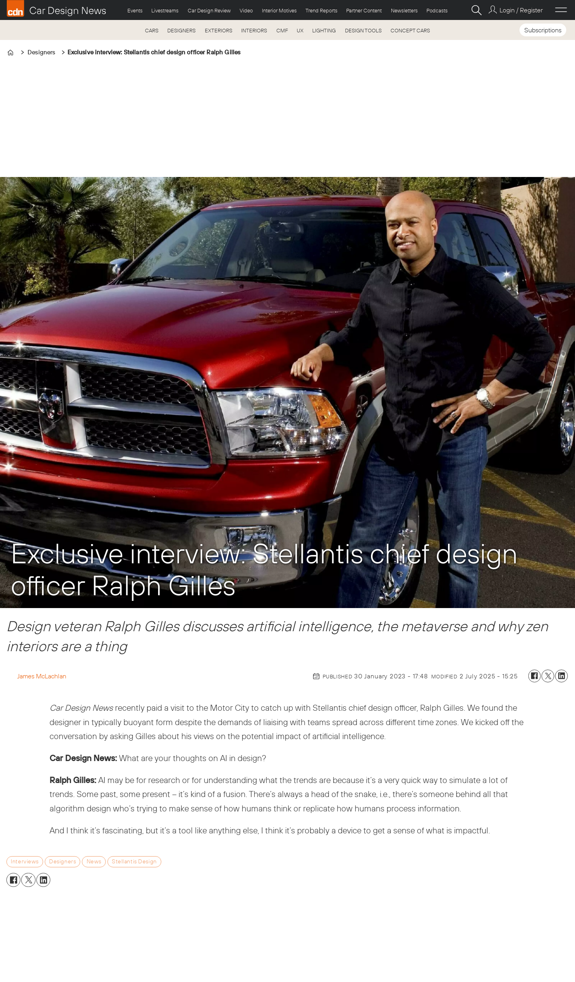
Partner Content (364, 10)
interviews (25, 861)
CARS (152, 30)
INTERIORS (254, 30)
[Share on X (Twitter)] (547, 676)
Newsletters (404, 10)
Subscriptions (542, 30)
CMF (282, 30)
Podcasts (437, 10)
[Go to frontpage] (56, 8)
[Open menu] (561, 10)
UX (300, 30)
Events (135, 10)
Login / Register (521, 10)
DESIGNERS (181, 30)
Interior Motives (279, 10)
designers (62, 861)
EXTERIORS (218, 30)
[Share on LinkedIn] (561, 676)
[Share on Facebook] (534, 676)
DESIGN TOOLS (363, 30)
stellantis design (134, 861)
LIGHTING (324, 30)
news (94, 861)
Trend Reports (321, 10)
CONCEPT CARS (410, 30)
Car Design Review (209, 10)
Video (246, 10)
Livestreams (164, 10)
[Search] (476, 10)
